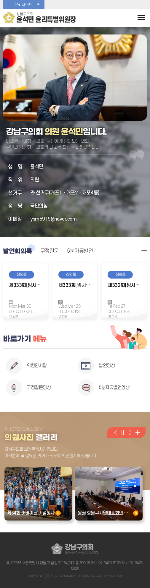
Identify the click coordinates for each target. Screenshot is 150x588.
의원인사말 (37, 365)
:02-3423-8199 (109, 563)
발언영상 (107, 365)
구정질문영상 (39, 387)
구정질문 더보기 (144, 250)
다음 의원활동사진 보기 (130, 432)
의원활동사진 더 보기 (137, 432)
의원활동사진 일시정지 (122, 432)
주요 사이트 (22, 4)
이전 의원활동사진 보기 (115, 432)
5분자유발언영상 (114, 387)
